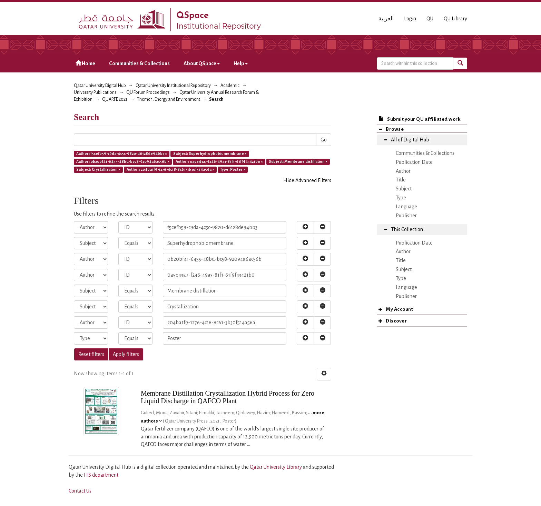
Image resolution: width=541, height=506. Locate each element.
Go (324, 139)
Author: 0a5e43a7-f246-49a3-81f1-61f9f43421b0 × (219, 161)
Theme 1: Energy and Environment (168, 99)
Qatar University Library (276, 467)
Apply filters (126, 354)
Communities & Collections (139, 63)
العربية (386, 18)
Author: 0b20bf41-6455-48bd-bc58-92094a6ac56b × (122, 161)
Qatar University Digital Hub (100, 85)
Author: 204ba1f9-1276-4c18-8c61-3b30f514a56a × (170, 169)
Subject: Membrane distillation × (298, 161)
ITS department (101, 475)
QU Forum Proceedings (148, 92)
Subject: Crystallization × (98, 169)
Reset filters (91, 354)
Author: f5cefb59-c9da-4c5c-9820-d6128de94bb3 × (121, 153)
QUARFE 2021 (114, 99)
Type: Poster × (232, 169)
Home (85, 63)
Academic (229, 85)
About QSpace (202, 63)
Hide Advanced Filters (307, 180)
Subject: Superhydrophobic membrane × (210, 153)
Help (241, 63)
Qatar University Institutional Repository (173, 85)
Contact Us (80, 491)
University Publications (95, 92)
